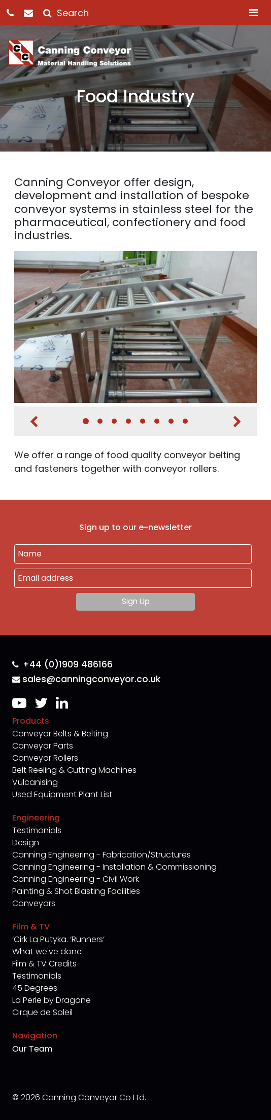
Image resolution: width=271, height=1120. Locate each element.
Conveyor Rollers (45, 758)
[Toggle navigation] (253, 12)
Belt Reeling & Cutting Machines (74, 770)
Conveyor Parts (42, 746)
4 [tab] (128, 421)
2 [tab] (100, 421)
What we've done (47, 951)
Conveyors (33, 903)
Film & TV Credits (44, 963)
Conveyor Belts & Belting (60, 733)
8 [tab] (185, 421)
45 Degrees (34, 988)
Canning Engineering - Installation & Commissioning (114, 867)
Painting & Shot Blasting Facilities (76, 891)
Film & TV (31, 926)
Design (25, 842)
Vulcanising (35, 782)
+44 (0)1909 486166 (62, 664)
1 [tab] (86, 421)
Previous (33, 421)
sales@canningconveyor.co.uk (86, 679)
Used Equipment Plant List (62, 794)
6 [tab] (157, 421)
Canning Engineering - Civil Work (75, 879)
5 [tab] (143, 421)
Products (30, 721)
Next (237, 421)
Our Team (32, 1049)
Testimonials (36, 830)
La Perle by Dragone (51, 1000)
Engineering (36, 818)
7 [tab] (171, 421)
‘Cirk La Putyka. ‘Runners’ (58, 939)
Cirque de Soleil (42, 1012)
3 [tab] (114, 421)
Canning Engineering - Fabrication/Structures (101, 855)
